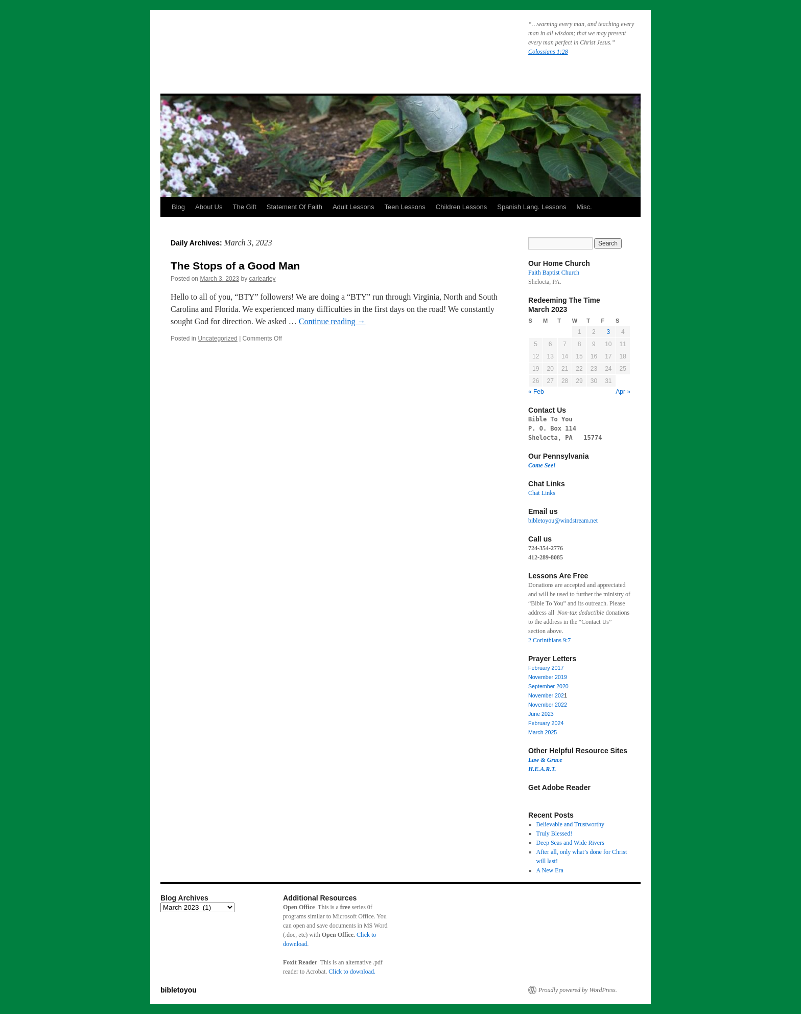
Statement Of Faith (294, 207)
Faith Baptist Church (553, 272)
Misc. (584, 207)
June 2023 (541, 714)
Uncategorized (217, 338)
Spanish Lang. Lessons (531, 207)
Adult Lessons (353, 207)
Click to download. (351, 971)
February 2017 (545, 668)
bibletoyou (289, 43)
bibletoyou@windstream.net (563, 520)
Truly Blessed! (554, 833)
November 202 (546, 695)
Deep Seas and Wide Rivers (570, 842)
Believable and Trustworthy (570, 824)
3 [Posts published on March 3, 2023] (608, 331)
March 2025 (542, 732)
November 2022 (547, 705)
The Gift (244, 207)
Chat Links (541, 493)
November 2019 (547, 677)
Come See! (542, 465)
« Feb (536, 391)
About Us (208, 207)
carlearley (262, 278)
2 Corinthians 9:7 (549, 640)
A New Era (549, 870)
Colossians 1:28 (548, 51)
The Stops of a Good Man (235, 266)
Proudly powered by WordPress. (577, 990)
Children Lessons (461, 207)
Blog (178, 207)
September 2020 (548, 686)
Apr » (623, 391)
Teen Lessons (405, 207)
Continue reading (332, 321)
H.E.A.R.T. (542, 769)
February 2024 (545, 723)
